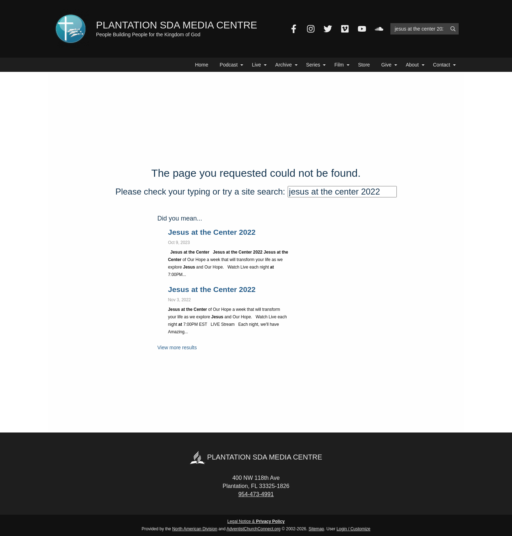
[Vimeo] (344, 28)
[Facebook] (293, 28)
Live (256, 65)
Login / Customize (353, 528)
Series (313, 65)
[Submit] (453, 29)
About (412, 65)
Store (364, 65)
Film (338, 65)
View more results (177, 347)
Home (201, 65)
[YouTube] (361, 28)
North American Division (194, 528)
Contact (441, 65)
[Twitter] (327, 28)
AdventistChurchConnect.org (253, 528)
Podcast (229, 65)
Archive (283, 65)
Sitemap (316, 528)
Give (386, 65)
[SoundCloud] (379, 28)
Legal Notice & (255, 521)
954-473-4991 (256, 494)
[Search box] (424, 29)
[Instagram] (310, 28)
